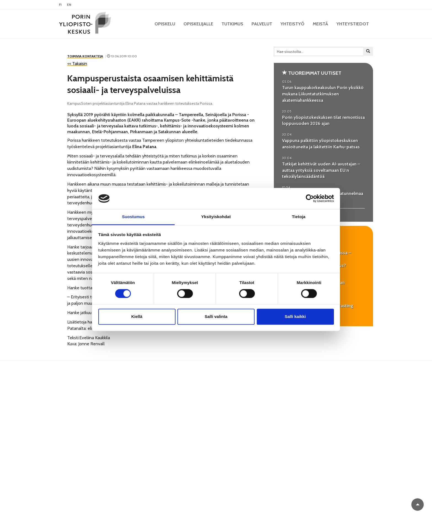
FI (60, 4)
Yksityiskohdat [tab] (216, 216)
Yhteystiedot (352, 23)
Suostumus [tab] (133, 216)
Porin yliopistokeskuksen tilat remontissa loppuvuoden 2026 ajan (323, 120)
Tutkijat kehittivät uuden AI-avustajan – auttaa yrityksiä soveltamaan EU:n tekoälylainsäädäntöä (321, 170)
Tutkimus (232, 23)
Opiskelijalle (198, 23)
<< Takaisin (77, 63)
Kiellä (136, 316)
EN (69, 4)
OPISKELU (165, 23)
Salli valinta (216, 316)
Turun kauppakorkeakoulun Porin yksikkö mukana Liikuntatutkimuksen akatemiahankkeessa (323, 94)
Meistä (320, 23)
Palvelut (262, 23)
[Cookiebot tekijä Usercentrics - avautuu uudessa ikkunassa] (310, 198)
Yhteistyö (292, 23)
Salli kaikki (295, 316)
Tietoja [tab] (299, 216)
